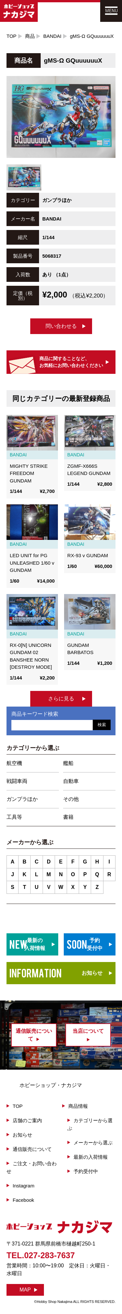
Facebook (23, 1200)
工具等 (14, 817)
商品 (30, 36)
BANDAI (52, 36)
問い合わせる (61, 326)
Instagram (23, 1185)
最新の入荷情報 (91, 1157)
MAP (25, 1289)
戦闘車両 (17, 781)
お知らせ (92, 973)
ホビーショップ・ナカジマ (51, 1085)
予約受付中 (86, 1171)
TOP (12, 36)
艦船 (68, 763)
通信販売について (32, 1149)
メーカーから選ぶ (93, 1142)
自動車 (71, 781)
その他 (71, 799)
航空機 (14, 763)
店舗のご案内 (27, 1120)
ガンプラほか (22, 799)
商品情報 (78, 1106)
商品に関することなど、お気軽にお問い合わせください (71, 362)
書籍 (68, 817)
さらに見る (61, 698)
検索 (102, 724)
